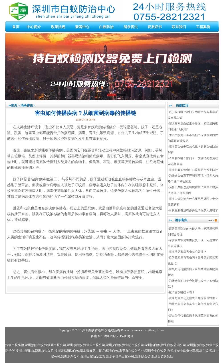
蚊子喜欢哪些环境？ (182, 292)
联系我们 (179, 27)
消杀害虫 (130, 27)
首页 (15, 27)
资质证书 (154, 27)
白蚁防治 (106, 27)
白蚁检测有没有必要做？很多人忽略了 (193, 210)
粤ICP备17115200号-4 (118, 336)
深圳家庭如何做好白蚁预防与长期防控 (193, 169)
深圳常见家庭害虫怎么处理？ (187, 251)
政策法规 (58, 27)
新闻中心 (82, 27)
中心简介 (34, 27)
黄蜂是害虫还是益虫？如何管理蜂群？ (193, 298)
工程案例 (203, 27)
